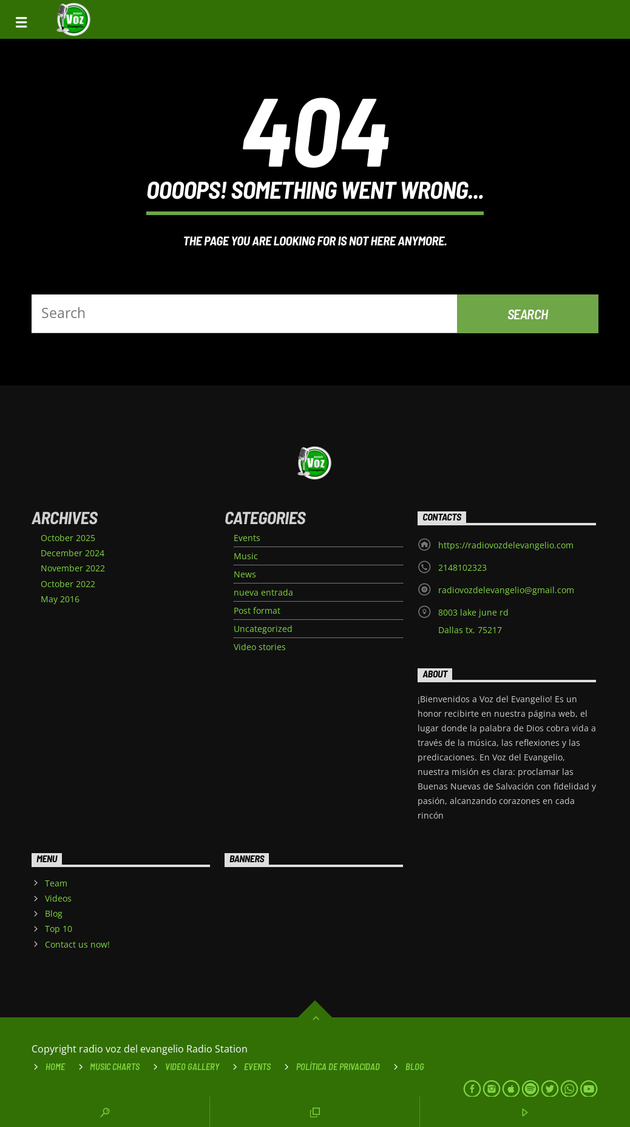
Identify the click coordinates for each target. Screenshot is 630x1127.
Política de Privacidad (338, 1067)
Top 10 (58, 928)
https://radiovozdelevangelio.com (506, 545)
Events (247, 538)
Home (55, 1067)
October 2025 (68, 538)
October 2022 (68, 584)
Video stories (260, 647)
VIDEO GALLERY (192, 1067)
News (245, 574)
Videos (58, 898)
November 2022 (73, 568)
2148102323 (462, 567)
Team (56, 883)
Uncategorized (263, 628)
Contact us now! (77, 944)
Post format (257, 610)
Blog (54, 913)
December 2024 (72, 553)
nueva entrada (263, 592)
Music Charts (115, 1067)
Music (246, 556)
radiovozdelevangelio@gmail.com (506, 590)
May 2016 (60, 599)
